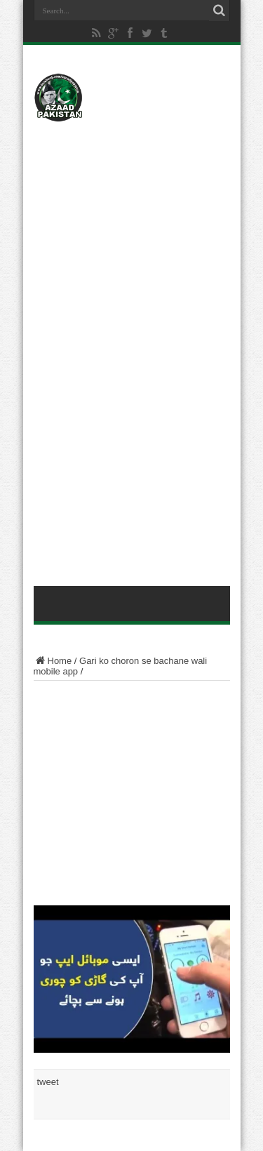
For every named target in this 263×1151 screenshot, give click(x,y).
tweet (48, 1082)
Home (53, 661)
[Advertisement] (132, 215)
